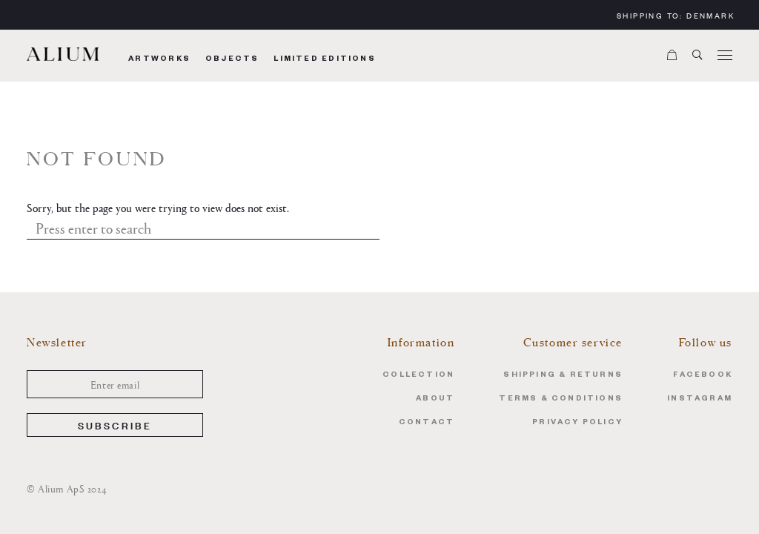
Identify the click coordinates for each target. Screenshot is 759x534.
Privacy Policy (577, 423)
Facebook (702, 376)
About (435, 399)
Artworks (159, 60)
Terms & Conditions (561, 399)
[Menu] (724, 56)
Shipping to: (676, 15)
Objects (232, 60)
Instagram (699, 399)
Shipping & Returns (563, 376)
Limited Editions (324, 60)
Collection (418, 376)
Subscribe (115, 424)
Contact (426, 423)
